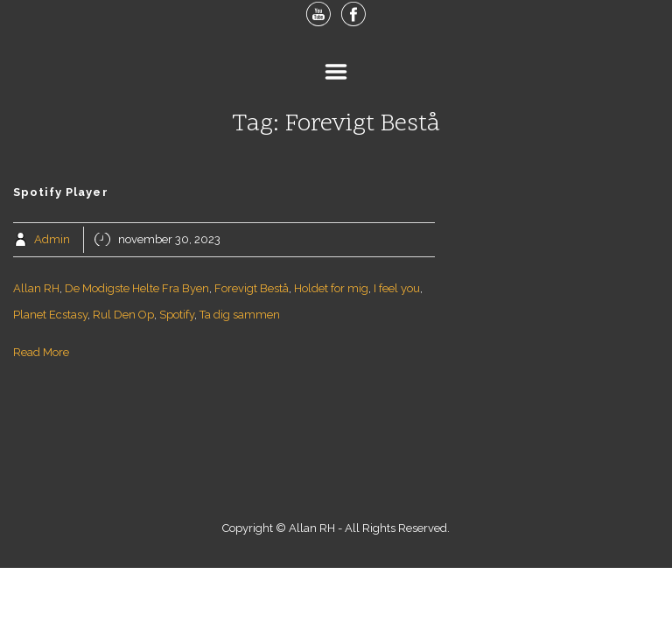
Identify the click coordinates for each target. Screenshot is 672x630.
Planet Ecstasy (50, 314)
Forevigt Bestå (251, 288)
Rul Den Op (123, 314)
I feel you (397, 288)
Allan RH (36, 288)
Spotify (176, 314)
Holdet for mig (331, 288)
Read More (41, 352)
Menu (336, 72)
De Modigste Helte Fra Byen (137, 288)
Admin (52, 239)
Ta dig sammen (240, 314)
